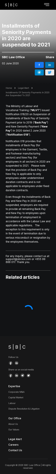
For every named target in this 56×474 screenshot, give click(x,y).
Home (9, 88)
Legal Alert (23, 88)
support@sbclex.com (18, 259)
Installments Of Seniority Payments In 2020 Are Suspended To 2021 (27, 94)
